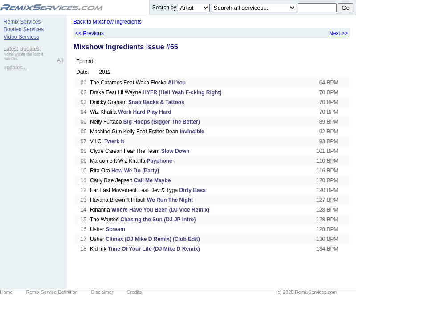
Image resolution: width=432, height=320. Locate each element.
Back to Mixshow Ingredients (107, 22)
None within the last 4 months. (23, 56)
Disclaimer (102, 292)
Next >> (338, 33)
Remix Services (22, 22)
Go (346, 7)
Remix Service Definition (51, 292)
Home (6, 292)
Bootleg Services (24, 29)
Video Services (21, 37)
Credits (134, 292)
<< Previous (89, 33)
